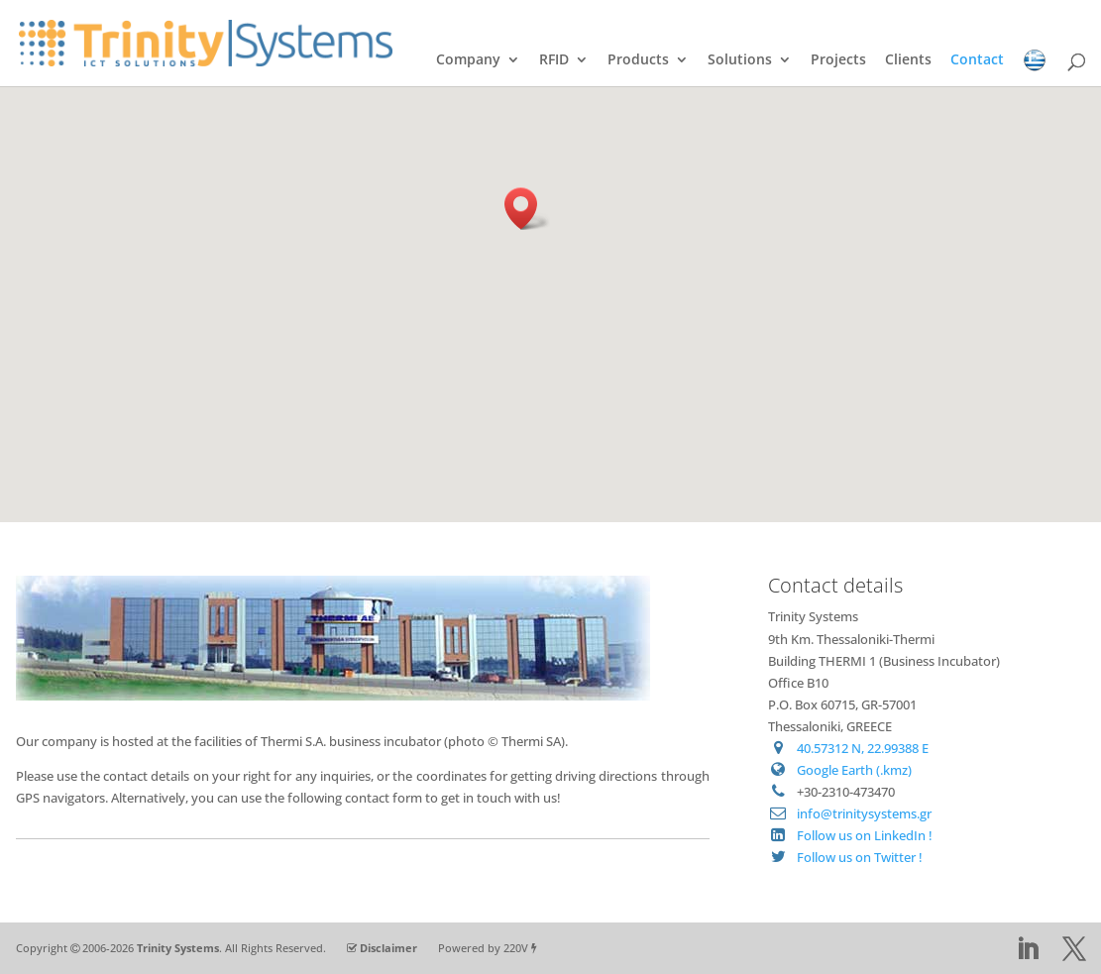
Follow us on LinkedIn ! (865, 835)
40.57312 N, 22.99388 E (863, 748)
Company (468, 60)
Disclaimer (388, 947)
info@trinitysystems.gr (864, 813)
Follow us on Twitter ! (860, 857)
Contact (977, 60)
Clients (908, 60)
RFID (554, 60)
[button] (527, 208)
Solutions (740, 60)
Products (638, 60)
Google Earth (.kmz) (854, 770)
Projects (838, 60)
